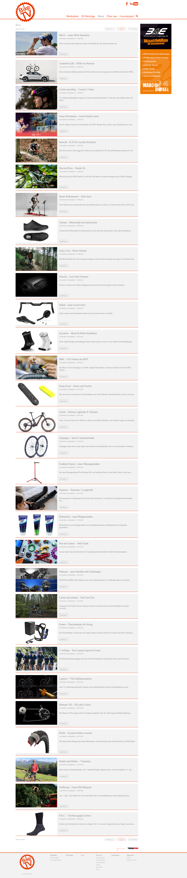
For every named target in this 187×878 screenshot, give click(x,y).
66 (130, 29)
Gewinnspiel (127, 16)
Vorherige (108, 29)
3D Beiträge (88, 16)
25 (124, 29)
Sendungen (54, 858)
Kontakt (99, 867)
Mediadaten (100, 862)
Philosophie (100, 860)
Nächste (134, 29)
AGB (128, 858)
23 (118, 29)
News (101, 16)
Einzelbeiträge (55, 860)
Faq (97, 869)
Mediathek (72, 16)
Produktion (100, 858)
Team (98, 865)
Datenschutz (132, 860)
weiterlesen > (64, 54)
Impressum (130, 855)
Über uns (112, 16)
